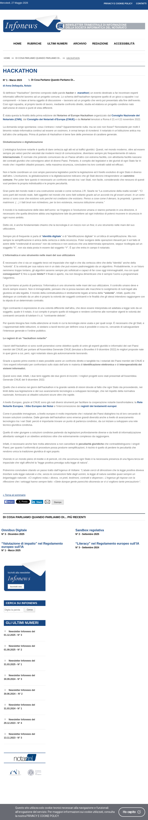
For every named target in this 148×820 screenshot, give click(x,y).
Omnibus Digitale (14, 530)
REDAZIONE (100, 43)
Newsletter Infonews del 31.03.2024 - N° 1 (19, 706)
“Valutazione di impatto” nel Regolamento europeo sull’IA (32, 545)
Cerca (30, 609)
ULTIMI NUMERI (57, 43)
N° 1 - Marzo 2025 (11, 550)
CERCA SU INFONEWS (21, 603)
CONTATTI (141, 3)
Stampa (57, 502)
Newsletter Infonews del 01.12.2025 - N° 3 (19, 633)
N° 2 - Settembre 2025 (87, 534)
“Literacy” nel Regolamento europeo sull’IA (107, 543)
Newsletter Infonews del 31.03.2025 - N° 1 (19, 662)
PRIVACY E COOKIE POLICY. (42, 815)
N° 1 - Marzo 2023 (12, 80)
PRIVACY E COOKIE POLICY (118, 3)
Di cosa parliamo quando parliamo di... (53, 80)
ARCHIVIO (79, 43)
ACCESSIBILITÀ (124, 43)
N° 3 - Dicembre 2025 (13, 534)
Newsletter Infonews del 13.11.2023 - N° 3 (19, 736)
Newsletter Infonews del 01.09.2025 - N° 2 (19, 648)
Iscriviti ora (16, 586)
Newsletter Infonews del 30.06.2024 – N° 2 (19, 692)
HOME (17, 43)
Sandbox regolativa (90, 530)
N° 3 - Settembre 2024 (87, 547)
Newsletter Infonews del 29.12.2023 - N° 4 (19, 721)
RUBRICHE (34, 43)
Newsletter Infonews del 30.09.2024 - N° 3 (19, 677)
